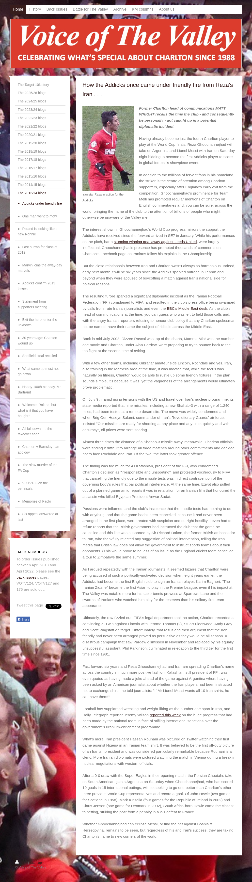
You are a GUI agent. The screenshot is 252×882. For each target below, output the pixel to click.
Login (233, 862)
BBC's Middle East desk (187, 308)
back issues (26, 577)
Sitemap (36, 863)
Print (21, 863)
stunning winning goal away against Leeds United (155, 242)
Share (23, 619)
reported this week (165, 715)
